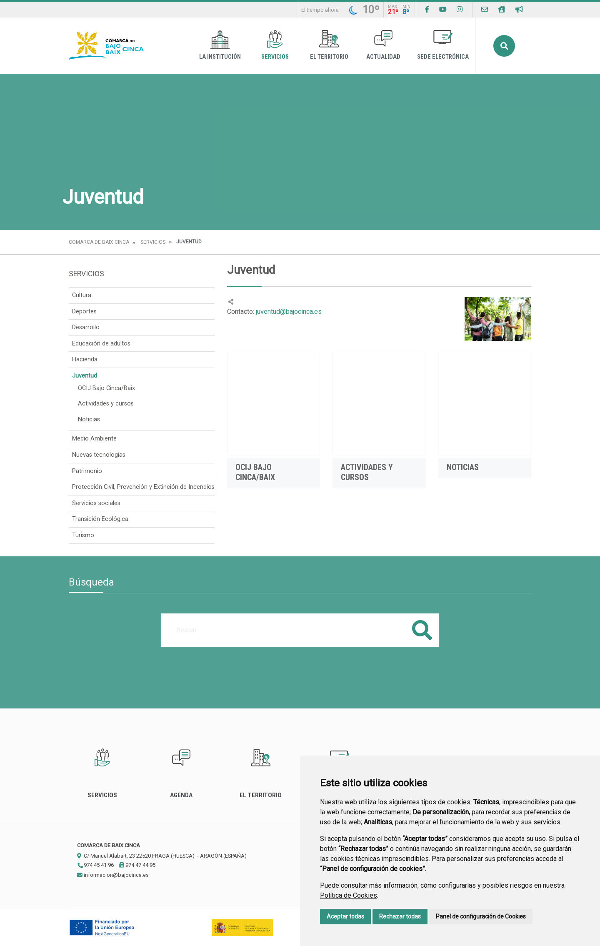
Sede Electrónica (443, 45)
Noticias (89, 419)
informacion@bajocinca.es (113, 875)
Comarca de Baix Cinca (99, 242)
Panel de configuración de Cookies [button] (481, 916)
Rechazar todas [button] (400, 916)
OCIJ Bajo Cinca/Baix (106, 388)
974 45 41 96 (95, 865)
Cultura (81, 295)
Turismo (83, 535)
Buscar (504, 46)
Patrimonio (87, 471)
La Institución (220, 45)
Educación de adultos (101, 343)
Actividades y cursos (106, 403)
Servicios (275, 45)
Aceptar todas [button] (345, 916)
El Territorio (329, 45)
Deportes (84, 311)
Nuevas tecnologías (98, 454)
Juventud (84, 375)
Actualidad (383, 45)
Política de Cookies (348, 895)
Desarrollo (86, 327)
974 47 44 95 (137, 865)
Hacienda (85, 359)
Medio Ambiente (94, 438)
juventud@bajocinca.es (288, 311)
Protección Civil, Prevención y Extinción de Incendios (143, 487)
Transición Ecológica (100, 519)
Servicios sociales (96, 503)
